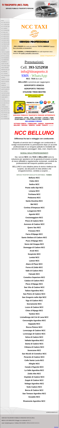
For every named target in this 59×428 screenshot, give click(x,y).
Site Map (56, 427)
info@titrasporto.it (51, 412)
